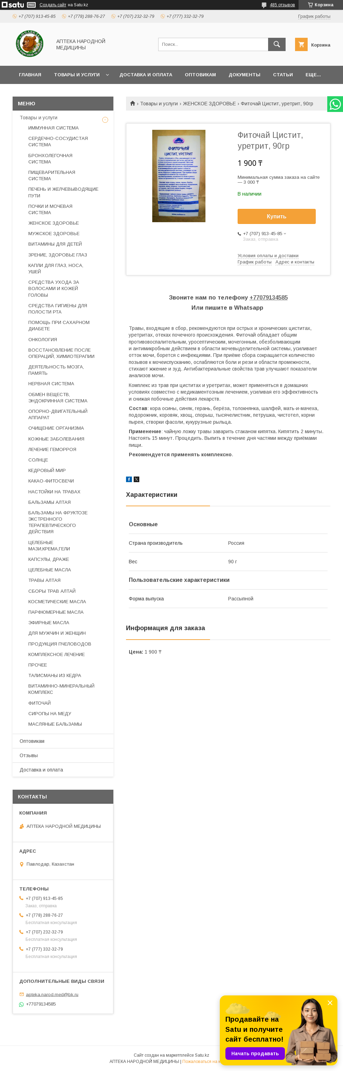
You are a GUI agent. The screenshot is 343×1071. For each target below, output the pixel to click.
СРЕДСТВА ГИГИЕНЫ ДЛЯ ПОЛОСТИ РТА (57, 309)
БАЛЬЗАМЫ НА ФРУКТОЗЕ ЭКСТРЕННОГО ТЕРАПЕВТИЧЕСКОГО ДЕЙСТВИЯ (58, 522)
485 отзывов (282, 4)
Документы (244, 74)
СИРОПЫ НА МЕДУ (49, 713)
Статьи (283, 74)
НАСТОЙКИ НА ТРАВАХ (54, 491)
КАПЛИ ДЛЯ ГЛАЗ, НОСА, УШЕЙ (55, 268)
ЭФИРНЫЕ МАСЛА (48, 622)
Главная (30, 74)
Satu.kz (202, 1055)
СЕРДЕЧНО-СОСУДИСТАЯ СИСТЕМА (58, 141)
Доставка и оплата (145, 74)
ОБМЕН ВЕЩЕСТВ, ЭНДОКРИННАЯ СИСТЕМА (58, 397)
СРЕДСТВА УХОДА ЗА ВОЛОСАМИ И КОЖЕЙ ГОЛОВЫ (53, 288)
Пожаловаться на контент (207, 1061)
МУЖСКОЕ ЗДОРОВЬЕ (53, 233)
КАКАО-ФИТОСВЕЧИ (51, 481)
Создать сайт (53, 4)
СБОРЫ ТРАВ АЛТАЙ (52, 591)
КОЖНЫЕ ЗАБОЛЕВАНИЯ (56, 439)
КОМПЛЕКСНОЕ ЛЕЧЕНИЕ (56, 654)
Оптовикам (200, 74)
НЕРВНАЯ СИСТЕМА (51, 383)
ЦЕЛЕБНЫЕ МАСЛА (49, 569)
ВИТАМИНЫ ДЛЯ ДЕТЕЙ (55, 244)
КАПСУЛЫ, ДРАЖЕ (48, 559)
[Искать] (277, 44)
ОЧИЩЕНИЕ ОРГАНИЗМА (56, 428)
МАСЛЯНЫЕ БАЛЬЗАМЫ (55, 724)
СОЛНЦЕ (38, 460)
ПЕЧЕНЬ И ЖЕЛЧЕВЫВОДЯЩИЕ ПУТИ (63, 192)
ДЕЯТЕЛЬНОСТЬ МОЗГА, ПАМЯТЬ (56, 370)
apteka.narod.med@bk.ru (52, 994)
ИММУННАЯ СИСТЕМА (53, 128)
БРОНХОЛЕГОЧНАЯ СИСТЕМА (50, 158)
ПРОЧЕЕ (37, 665)
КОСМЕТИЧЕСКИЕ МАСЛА (57, 601)
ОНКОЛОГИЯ (42, 339)
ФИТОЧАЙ (39, 703)
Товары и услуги (77, 74)
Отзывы (29, 755)
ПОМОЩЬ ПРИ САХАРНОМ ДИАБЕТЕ (59, 325)
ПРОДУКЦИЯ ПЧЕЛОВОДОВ (59, 644)
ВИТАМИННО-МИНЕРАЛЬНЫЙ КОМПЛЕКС (61, 689)
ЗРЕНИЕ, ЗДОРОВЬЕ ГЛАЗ (57, 255)
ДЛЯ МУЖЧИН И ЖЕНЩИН (57, 633)
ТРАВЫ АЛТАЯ (44, 580)
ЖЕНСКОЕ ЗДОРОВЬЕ (209, 103)
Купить (277, 216)
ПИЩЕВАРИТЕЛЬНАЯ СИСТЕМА (51, 175)
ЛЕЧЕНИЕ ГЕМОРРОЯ (52, 449)
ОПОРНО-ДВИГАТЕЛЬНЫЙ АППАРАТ (58, 414)
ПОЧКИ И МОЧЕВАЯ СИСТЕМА (50, 209)
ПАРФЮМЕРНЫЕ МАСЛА (56, 612)
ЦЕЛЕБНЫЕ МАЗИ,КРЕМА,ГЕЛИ (49, 545)
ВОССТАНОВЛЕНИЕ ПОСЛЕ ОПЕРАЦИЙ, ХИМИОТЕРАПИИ (61, 353)
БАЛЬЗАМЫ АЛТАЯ (49, 502)
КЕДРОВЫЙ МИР (47, 470)
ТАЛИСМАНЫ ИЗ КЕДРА (54, 675)
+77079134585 (269, 297)
